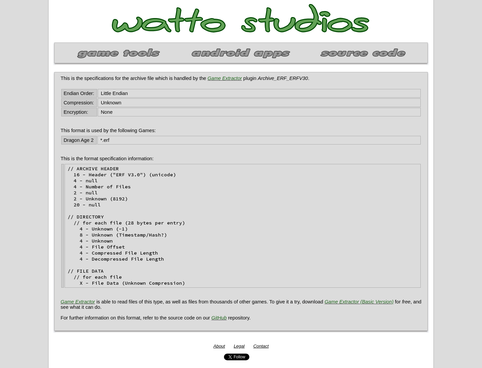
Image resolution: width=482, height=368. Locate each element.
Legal (239, 346)
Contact (261, 346)
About (219, 346)
